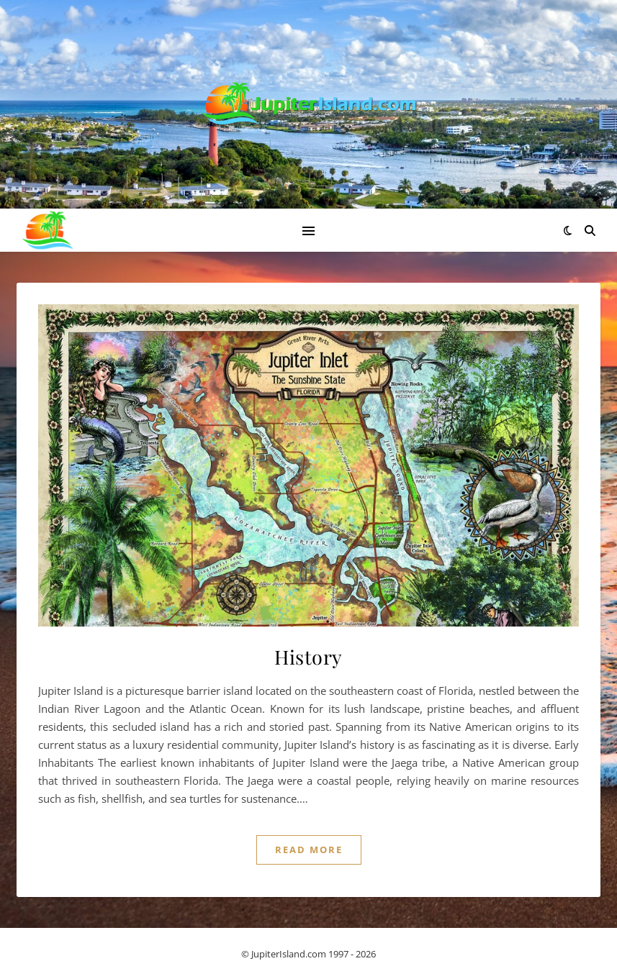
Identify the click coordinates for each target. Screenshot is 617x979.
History (308, 657)
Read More (309, 849)
